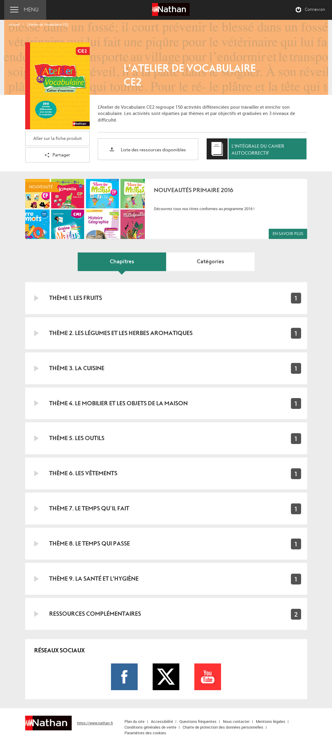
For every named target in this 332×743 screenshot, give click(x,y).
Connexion (315, 9)
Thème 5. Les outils (76, 438)
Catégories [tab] (210, 261)
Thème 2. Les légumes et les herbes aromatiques (121, 333)
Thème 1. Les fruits (75, 297)
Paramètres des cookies (145, 732)
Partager (57, 155)
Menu (31, 10)
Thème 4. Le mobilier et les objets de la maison (118, 403)
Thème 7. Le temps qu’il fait (89, 508)
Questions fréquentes (198, 721)
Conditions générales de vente (150, 727)
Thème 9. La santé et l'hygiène (94, 578)
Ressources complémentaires (95, 613)
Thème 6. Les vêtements (83, 473)
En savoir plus (288, 233)
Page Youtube (207, 676)
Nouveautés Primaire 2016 (193, 190)
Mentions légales (270, 721)
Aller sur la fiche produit (57, 138)
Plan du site (134, 721)
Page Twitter (166, 676)
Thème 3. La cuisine (76, 368)
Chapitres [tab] (122, 261)
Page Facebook (124, 676)
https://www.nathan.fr (95, 722)
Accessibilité (162, 721)
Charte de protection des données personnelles (223, 727)
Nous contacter (236, 721)
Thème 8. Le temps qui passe (89, 543)
